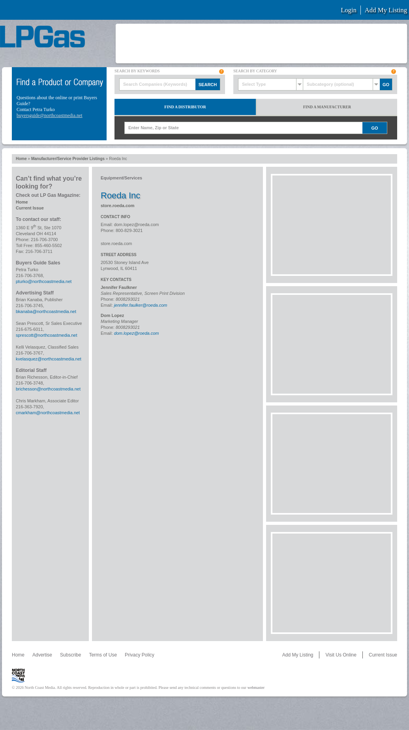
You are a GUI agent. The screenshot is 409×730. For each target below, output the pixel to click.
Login (348, 10)
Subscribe (70, 655)
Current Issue (30, 208)
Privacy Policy (139, 655)
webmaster (256, 687)
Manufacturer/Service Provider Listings (68, 159)
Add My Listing (386, 10)
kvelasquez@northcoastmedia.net (48, 359)
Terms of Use (103, 655)
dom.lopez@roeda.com (136, 224)
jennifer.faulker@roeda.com (140, 305)
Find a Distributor (185, 107)
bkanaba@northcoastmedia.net (46, 311)
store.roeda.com (118, 205)
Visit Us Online (340, 655)
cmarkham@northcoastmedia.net (48, 412)
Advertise (42, 655)
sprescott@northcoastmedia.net (46, 335)
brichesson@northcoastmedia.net (48, 389)
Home (21, 159)
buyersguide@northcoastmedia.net (50, 115)
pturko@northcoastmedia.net (43, 281)
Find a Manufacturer (327, 107)
